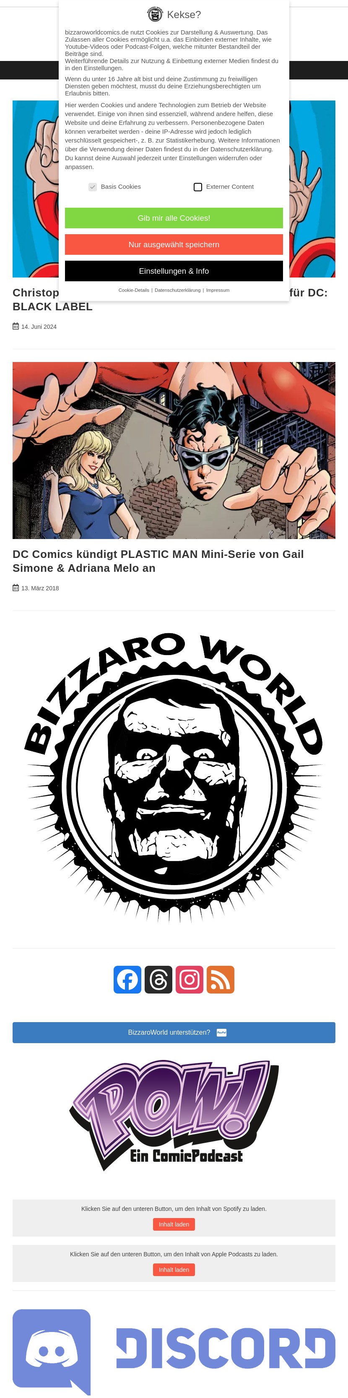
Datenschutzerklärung (241, 149)
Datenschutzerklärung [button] (178, 290)
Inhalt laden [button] (174, 1224)
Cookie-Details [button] (135, 290)
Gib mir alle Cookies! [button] (174, 218)
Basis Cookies (114, 186)
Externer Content (224, 186)
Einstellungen (198, 157)
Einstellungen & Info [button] (174, 271)
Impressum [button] (218, 290)
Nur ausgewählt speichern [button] (174, 244)
